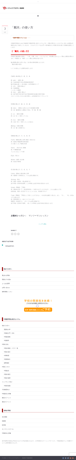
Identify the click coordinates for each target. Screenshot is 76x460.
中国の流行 (7, 352)
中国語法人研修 (6, 394)
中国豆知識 (7, 386)
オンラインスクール (8, 429)
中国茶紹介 (7, 359)
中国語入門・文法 (9, 333)
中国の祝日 (7, 374)
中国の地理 (7, 378)
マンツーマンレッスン (38, 215)
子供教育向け (6, 389)
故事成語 (6, 363)
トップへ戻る (42, 224)
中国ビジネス (6, 367)
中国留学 (6, 340)
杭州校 (4, 425)
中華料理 (6, 355)
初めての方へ (6, 325)
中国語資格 (7, 337)
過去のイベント (6, 402)
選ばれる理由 (6, 275)
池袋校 (4, 421)
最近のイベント (6, 398)
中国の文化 (5, 344)
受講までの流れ (6, 279)
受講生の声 (7, 329)
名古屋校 (4, 417)
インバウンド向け (7, 382)
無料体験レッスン (7, 292)
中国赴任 (6, 370)
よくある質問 (6, 283)
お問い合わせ (6, 287)
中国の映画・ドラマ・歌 (11, 348)
